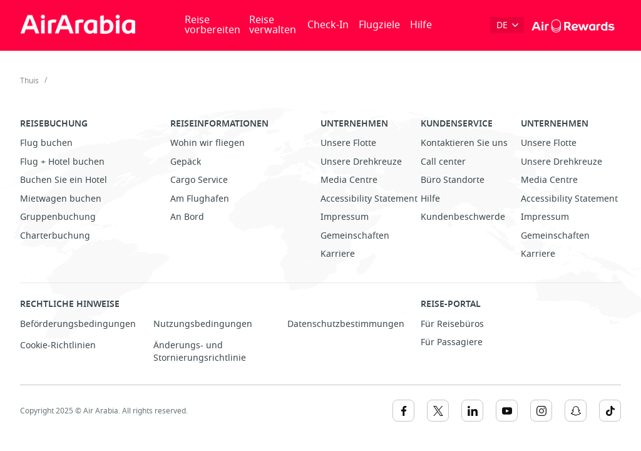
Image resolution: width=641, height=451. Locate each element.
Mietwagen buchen (60, 198)
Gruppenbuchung (58, 217)
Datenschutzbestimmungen (345, 324)
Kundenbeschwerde (463, 217)
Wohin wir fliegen (207, 143)
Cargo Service (199, 180)
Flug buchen (46, 143)
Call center (443, 161)
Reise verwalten (272, 25)
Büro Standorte (453, 180)
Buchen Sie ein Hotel (63, 180)
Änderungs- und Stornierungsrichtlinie (199, 352)
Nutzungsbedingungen (202, 324)
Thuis (29, 80)
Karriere (337, 254)
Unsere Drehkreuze (361, 161)
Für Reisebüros (452, 324)
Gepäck (185, 161)
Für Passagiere (452, 342)
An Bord (187, 217)
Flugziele (379, 25)
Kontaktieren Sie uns (464, 143)
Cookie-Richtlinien (58, 345)
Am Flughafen (199, 198)
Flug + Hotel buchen (62, 161)
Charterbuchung (55, 235)
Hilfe (421, 25)
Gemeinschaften (354, 235)
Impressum (344, 217)
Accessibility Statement (369, 198)
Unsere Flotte (348, 143)
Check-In (328, 25)
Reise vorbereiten (212, 25)
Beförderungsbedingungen (78, 324)
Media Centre (348, 180)
